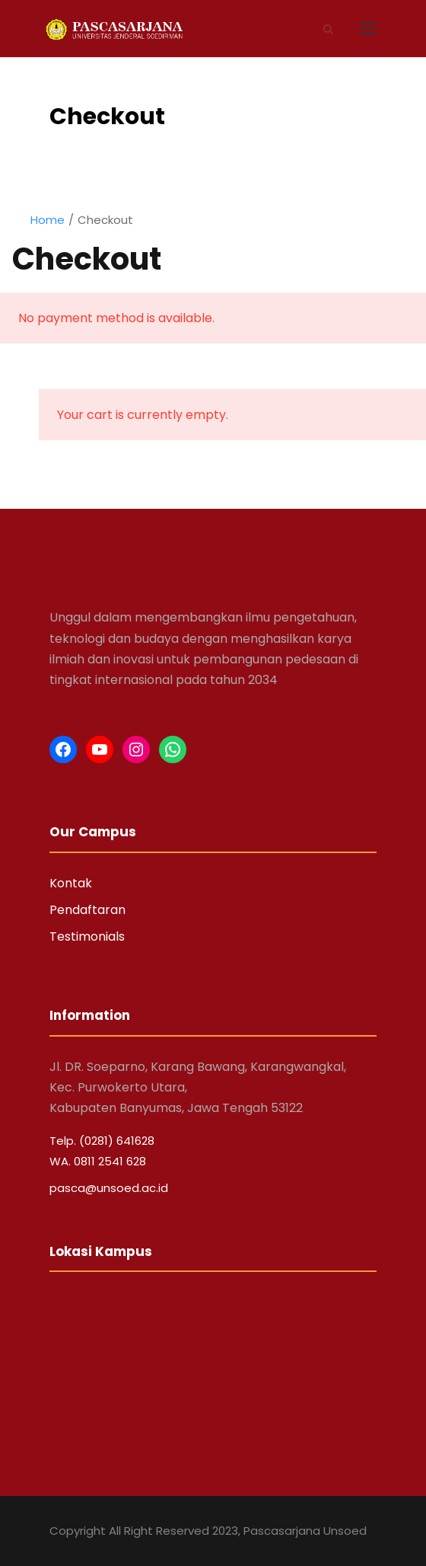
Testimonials (87, 936)
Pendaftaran (87, 910)
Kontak (70, 883)
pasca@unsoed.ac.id (108, 1188)
